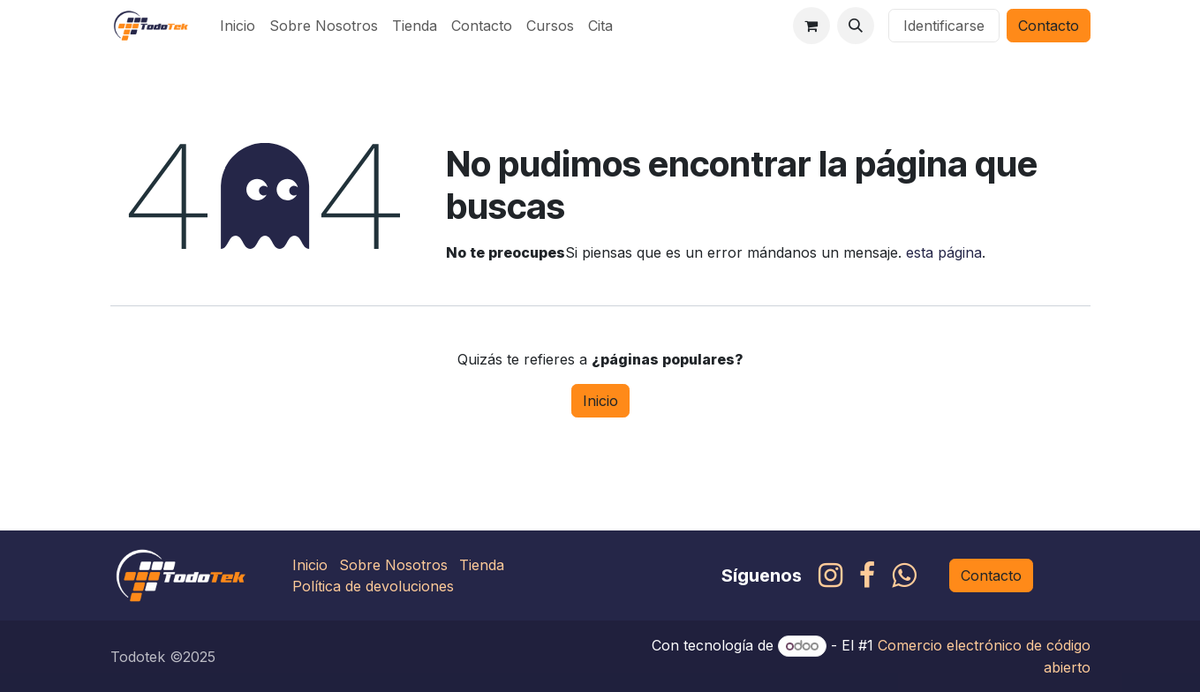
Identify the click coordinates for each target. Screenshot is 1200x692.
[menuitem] (237, 25)
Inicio (600, 401)
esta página (944, 252)
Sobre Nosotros (393, 565)
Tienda (481, 565)
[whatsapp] (903, 575)
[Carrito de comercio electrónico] (811, 25)
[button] (855, 25)
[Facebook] (867, 575)
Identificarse (944, 25)
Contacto (1048, 25)
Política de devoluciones (373, 586)
